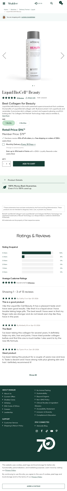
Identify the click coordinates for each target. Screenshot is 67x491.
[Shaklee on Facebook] (42, 431)
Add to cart (29, 164)
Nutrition (13, 9)
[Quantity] (7, 163)
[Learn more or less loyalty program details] (10, 154)
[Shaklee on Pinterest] (56, 431)
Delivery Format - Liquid (27, 9)
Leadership (8, 412)
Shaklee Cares (9, 400)
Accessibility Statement (46, 409)
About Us (7, 393)
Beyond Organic (43, 396)
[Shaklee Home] (13, 3)
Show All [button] (33, 375)
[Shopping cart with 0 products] (61, 3)
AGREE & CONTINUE (33, 486)
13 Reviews (20, 98)
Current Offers (9, 396)
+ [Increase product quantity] (9, 163)
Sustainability (42, 393)
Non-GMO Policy (43, 400)
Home (6, 9)
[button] (33, 180)
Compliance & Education (46, 415)
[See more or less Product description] (5, 116)
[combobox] (28, 144)
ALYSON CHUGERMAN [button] (28, 17)
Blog (42, 426)
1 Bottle (9, 123)
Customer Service (11, 423)
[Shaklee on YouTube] (52, 431)
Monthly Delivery (11, 144)
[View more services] (30, 98)
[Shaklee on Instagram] (37, 431)
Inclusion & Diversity (44, 412)
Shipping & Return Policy (13, 426)
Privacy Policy (10, 470)
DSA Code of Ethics (11, 406)
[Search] (51, 3)
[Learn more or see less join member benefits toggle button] (6, 141)
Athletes (7, 403)
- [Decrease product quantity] (3, 163)
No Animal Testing (44, 390)
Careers (7, 409)
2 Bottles (22, 123)
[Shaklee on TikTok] (47, 429)
